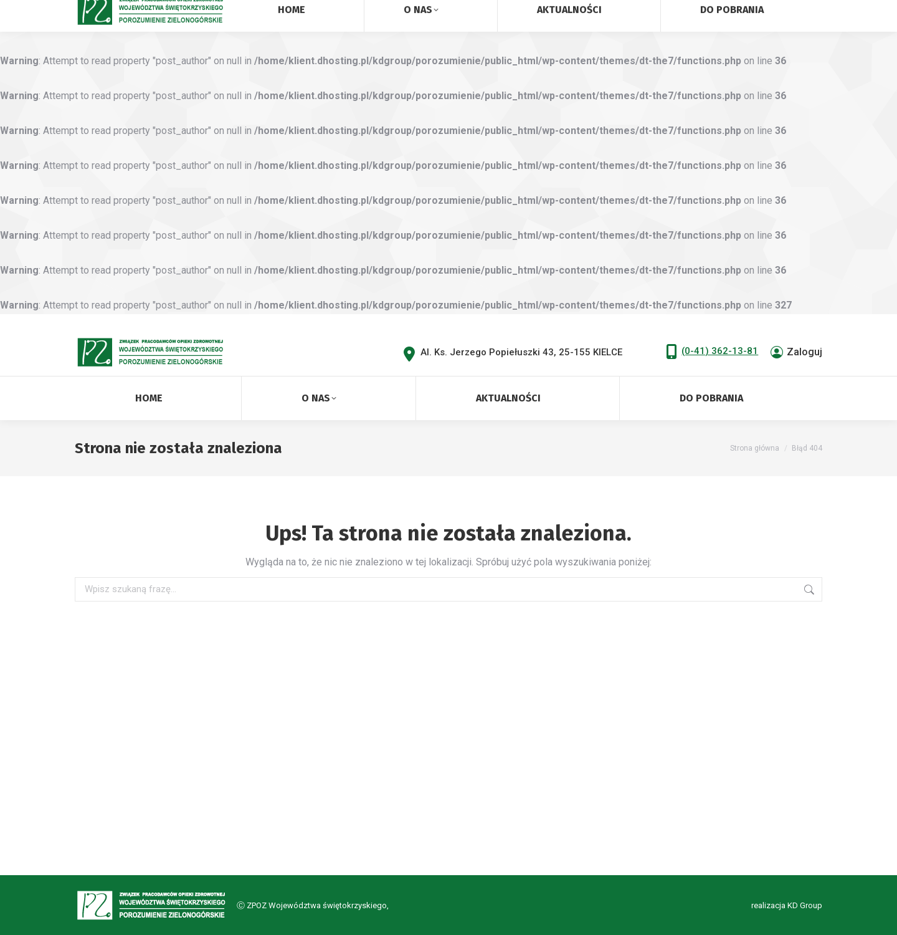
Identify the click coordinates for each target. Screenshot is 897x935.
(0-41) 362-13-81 (719, 351)
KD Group (804, 905)
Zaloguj (796, 352)
